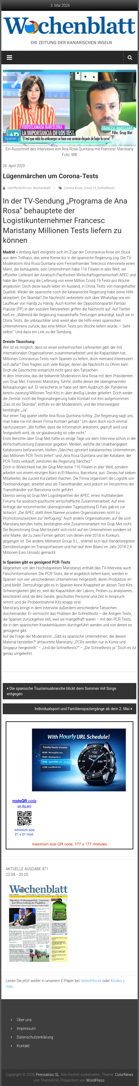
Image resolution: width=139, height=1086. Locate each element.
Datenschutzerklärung (35, 1037)
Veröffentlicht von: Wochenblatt (28, 188)
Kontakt (23, 1046)
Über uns (24, 1020)
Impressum (26, 1028)
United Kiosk (91, 981)
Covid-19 (90, 188)
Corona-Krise (73, 188)
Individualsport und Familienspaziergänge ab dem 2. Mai (82, 709)
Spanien (10, 139)
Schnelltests (106, 188)
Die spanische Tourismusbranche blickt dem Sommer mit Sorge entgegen (61, 691)
